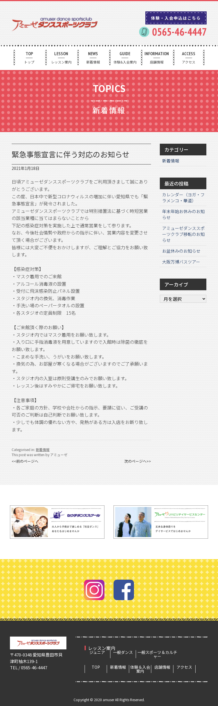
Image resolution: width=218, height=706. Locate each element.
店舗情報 (157, 57)
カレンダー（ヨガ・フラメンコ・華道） (183, 197)
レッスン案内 (61, 57)
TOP (96, 667)
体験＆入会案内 (140, 669)
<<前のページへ (25, 461)
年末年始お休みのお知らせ (183, 214)
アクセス (189, 57)
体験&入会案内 (125, 57)
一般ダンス (123, 652)
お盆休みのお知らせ (181, 251)
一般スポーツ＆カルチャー (157, 654)
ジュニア (97, 652)
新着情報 (93, 57)
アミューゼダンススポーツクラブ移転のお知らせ (183, 234)
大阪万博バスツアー (181, 262)
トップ (29, 57)
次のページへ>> (137, 461)
